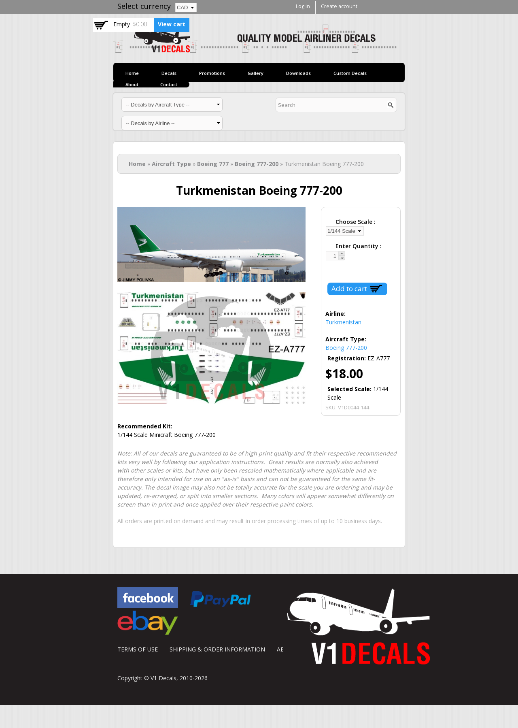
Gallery (255, 73)
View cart (171, 24)
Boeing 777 (213, 164)
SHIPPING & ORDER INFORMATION (217, 649)
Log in (303, 6)
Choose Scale (354, 222)
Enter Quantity (357, 246)
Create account (339, 6)
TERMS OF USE (137, 649)
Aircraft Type (171, 164)
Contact (168, 84)
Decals (168, 73)
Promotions (212, 73)
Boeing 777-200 (256, 164)
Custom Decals (350, 73)
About (131, 84)
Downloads (298, 73)
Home (132, 73)
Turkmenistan (343, 322)
